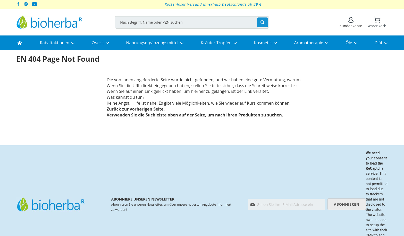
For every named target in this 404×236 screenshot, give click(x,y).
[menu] (202, 42)
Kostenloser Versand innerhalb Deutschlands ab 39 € (213, 4)
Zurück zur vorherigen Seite (135, 109)
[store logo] (49, 22)
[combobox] (193, 22)
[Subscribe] (346, 204)
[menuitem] (19, 43)
